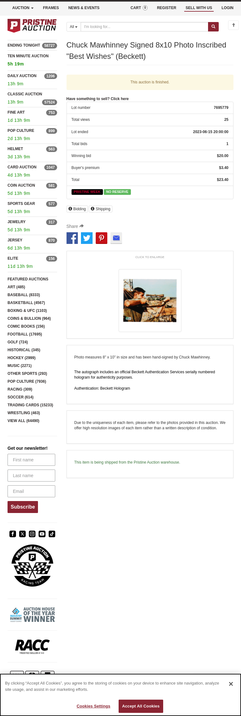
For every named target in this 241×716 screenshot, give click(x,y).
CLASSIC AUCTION (25, 94)
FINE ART (16, 112)
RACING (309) (20, 389)
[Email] (31, 491)
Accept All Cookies (141, 706)
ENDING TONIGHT (24, 45)
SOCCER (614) (21, 397)
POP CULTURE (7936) (27, 381)
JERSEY (15, 240)
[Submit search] (213, 26)
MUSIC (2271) (20, 366)
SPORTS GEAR (21, 203)
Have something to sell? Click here (98, 99)
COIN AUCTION (21, 185)
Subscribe (23, 507)
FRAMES (51, 8)
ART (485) (16, 287)
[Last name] (31, 476)
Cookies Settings (93, 706)
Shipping (100, 209)
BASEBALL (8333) (24, 295)
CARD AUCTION (22, 167)
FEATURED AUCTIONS (28, 279)
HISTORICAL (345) (24, 350)
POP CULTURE (21, 130)
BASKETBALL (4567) (26, 303)
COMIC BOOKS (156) (26, 326)
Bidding (77, 209)
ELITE (13, 258)
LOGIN (227, 8)
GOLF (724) (18, 342)
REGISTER (166, 8)
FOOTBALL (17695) (25, 334)
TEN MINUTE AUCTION (32, 61)
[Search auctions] (144, 26)
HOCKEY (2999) (21, 358)
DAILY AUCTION (22, 76)
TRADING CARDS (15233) (30, 405)
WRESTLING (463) (24, 413)
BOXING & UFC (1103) (27, 310)
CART (139, 7)
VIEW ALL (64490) (23, 421)
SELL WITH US (199, 8)
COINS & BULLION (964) (29, 318)
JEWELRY (17, 222)
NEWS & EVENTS (83, 8)
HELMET (15, 149)
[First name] (31, 460)
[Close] (231, 684)
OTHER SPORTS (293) (27, 373)
